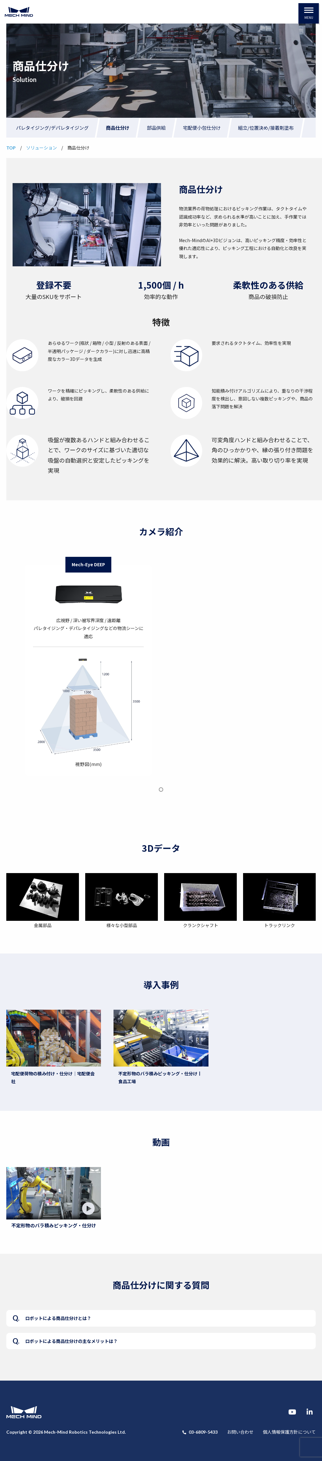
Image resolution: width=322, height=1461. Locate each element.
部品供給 (156, 127)
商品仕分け (118, 127)
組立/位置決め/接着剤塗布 (266, 127)
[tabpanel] (88, 666)
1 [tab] (161, 789)
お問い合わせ (240, 1432)
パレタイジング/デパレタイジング (52, 127)
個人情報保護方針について (289, 1432)
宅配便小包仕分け (202, 127)
